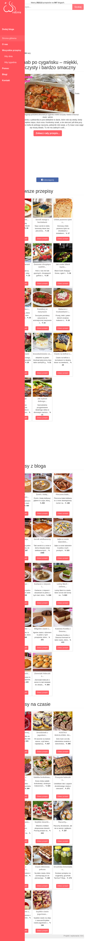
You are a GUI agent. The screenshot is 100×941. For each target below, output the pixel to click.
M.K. (97, 936)
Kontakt (6, 80)
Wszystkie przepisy (11, 50)
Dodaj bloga (8, 29)
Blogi (4, 74)
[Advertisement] (62, 31)
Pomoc (5, 68)
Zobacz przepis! (36, 239)
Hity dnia (7, 56)
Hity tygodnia (9, 62)
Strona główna (9, 38)
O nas (5, 44)
